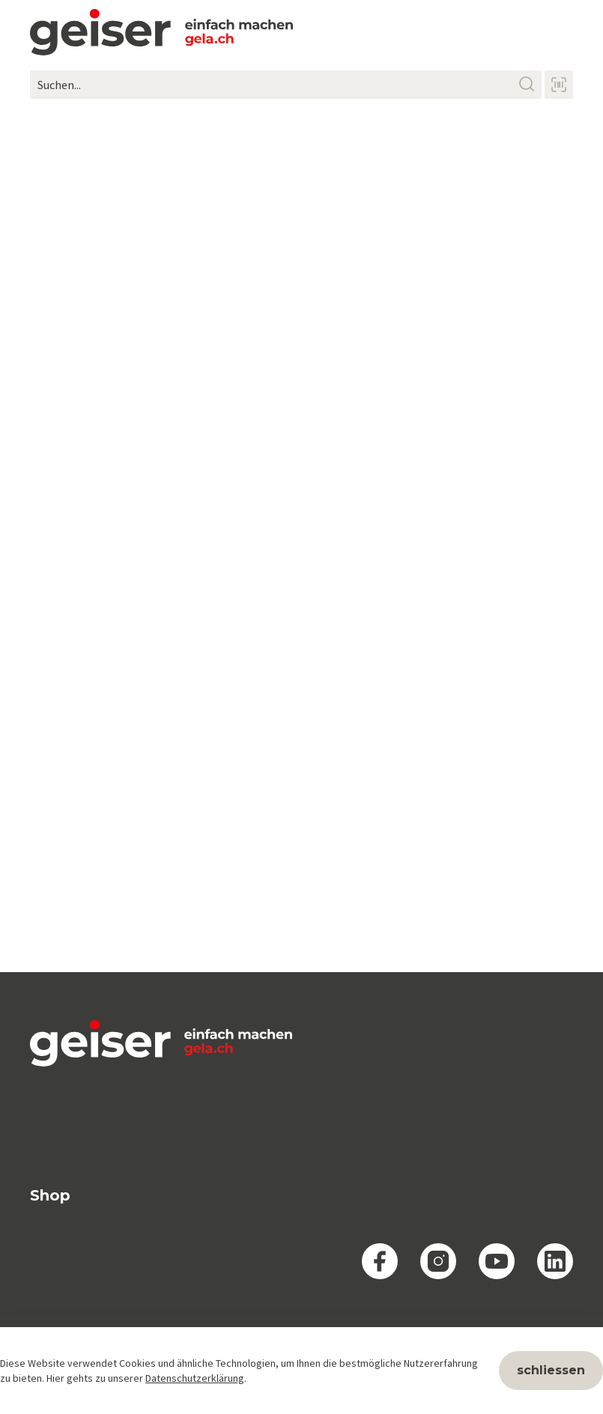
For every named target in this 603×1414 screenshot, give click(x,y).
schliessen (551, 1370)
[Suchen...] (286, 84)
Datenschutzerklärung (194, 1378)
